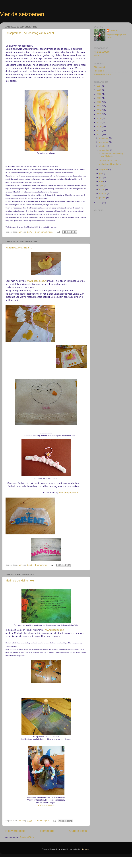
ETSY (96, 55)
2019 (99, 106)
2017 (99, 114)
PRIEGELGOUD (101, 52)
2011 (99, 203)
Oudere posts (78, 830)
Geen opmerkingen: (44, 232)
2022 (99, 94)
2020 (99, 102)
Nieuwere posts (15, 830)
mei (101, 181)
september (104, 150)
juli (100, 173)
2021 (99, 98)
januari (102, 197)
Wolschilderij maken (103, 74)
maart (102, 189)
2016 (99, 118)
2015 (99, 122)
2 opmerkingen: (42, 820)
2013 (99, 130)
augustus (103, 169)
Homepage (47, 830)
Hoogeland (99, 71)
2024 (99, 86)
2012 (99, 134)
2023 (99, 90)
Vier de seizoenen (22, 14)
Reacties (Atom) (26, 837)
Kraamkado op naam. (19, 247)
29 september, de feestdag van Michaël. (30, 33)
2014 (99, 126)
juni (101, 177)
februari (103, 193)
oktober (103, 146)
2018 (99, 110)
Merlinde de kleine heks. (20, 580)
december (104, 138)
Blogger (85, 849)
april (101, 185)
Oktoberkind (99, 67)
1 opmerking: (41, 565)
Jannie (113, 30)
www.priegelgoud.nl (37, 281)
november (104, 142)
